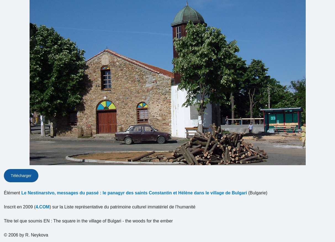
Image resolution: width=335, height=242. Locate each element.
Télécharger (21, 175)
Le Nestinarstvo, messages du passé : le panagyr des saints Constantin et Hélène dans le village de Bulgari (134, 193)
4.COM (43, 207)
